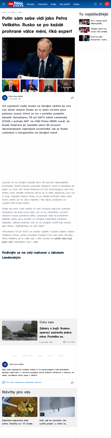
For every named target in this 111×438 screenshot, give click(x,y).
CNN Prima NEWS (16, 96)
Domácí (30, 4)
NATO (50, 356)
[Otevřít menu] (3, 4)
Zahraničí (42, 4)
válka (15, 356)
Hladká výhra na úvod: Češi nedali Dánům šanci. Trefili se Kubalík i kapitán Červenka (100, 30)
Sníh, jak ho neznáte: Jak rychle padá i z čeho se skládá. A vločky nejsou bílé (54, 422)
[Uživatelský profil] (100, 4)
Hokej (76, 4)
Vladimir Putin (27, 356)
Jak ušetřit (65, 4)
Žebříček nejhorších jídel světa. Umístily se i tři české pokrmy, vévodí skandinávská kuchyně (17, 422)
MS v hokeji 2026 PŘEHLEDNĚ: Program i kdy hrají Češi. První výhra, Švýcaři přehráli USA (100, 22)
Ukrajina (61, 356)
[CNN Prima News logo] (15, 4)
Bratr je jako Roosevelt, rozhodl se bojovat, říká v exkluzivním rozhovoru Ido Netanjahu (99, 38)
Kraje (53, 4)
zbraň (40, 356)
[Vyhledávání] (95, 4)
